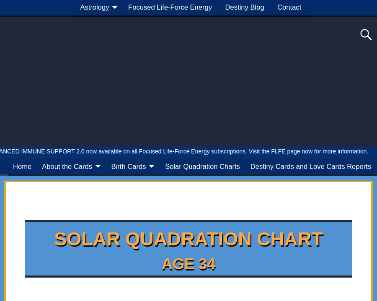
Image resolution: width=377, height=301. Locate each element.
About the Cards (67, 167)
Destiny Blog (244, 7)
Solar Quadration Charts (202, 167)
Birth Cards (128, 167)
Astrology (94, 7)
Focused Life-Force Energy (170, 7)
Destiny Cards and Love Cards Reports (310, 167)
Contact (289, 7)
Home (22, 167)
